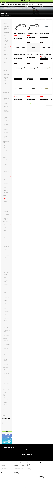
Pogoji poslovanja (16, 472)
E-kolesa (4, 147)
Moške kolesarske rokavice (6, 104)
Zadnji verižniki (6, 190)
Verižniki (5, 187)
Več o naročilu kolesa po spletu (19, 465)
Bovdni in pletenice (6, 143)
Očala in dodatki (5, 367)
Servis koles (37, 4)
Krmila (5, 198)
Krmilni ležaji (5, 201)
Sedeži (5, 257)
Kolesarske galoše (5, 90)
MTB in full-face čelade (6, 327)
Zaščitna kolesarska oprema (5, 395)
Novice (28, 465)
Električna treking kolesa (6, 47)
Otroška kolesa (5, 80)
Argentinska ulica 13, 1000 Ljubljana (32, 2)
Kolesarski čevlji (5, 338)
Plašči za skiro (6, 232)
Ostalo (5, 308)
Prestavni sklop (5, 241)
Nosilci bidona (6, 305)
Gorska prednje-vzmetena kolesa (6, 60)
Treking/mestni (6, 233)
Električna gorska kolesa (6, 35)
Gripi (4, 196)
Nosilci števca (5, 322)
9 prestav (5, 185)
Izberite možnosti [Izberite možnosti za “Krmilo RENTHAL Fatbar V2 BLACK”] (18, 78)
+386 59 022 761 (12, 2)
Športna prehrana (32, 4)
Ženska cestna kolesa (7, 26)
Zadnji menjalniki (6, 249)
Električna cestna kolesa (6, 32)
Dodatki (5, 145)
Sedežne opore (6, 261)
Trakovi (5, 204)
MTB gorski (5, 230)
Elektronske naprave (6, 318)
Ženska (5, 38)
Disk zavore (5, 277)
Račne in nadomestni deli (7, 215)
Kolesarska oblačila (25, 4)
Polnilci (5, 155)
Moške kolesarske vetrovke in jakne (6, 106)
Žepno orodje (5, 385)
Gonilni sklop (5, 157)
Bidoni (5, 292)
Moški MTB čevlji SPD (7, 344)
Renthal (4, 422)
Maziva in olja (5, 378)
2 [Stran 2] (31, 103)
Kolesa (11, 4)
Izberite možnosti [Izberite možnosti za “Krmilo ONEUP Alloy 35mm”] (44, 37)
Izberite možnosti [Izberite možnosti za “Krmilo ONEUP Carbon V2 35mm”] (18, 58)
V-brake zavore (6, 284)
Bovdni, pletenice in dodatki (6, 142)
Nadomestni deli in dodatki (6, 265)
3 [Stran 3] (32, 103)
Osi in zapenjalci (6, 211)
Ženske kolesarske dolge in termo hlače (6, 120)
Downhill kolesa (6, 54)
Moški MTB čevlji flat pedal (6, 342)
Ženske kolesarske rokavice (6, 127)
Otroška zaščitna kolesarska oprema (6, 397)
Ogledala (5, 306)
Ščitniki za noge (6, 399)
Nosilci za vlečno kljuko (6, 362)
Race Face (4, 421)
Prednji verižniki (6, 188)
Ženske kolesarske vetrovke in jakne (6, 130)
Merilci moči (5, 164)
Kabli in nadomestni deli (6, 153)
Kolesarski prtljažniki (6, 300)
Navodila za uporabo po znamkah (19, 468)
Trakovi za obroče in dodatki (6, 219)
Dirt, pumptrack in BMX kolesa (6, 29)
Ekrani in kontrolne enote (6, 151)
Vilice (4, 270)
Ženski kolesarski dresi (6, 137)
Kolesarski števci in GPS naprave (6, 320)
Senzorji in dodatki (6, 323)
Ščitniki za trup (6, 402)
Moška (5, 62)
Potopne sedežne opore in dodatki (6, 255)
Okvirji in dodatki (5, 70)
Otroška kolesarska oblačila (5, 115)
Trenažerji (5, 392)
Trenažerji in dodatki (6, 389)
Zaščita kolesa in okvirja (6, 78)
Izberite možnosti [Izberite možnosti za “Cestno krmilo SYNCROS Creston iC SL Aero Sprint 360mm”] (18, 38)
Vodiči (2, 472)
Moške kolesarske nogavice (6, 101)
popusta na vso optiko (26, 0)
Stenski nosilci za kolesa (6, 365)
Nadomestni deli (6, 171)
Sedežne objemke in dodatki (6, 259)
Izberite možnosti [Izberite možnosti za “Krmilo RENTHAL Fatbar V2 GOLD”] (44, 78)
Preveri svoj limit (41, 6)
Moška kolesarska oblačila (6, 94)
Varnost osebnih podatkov (18, 473)
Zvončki (5, 316)
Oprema (19, 4)
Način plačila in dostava (17, 464)
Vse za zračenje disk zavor (6, 384)
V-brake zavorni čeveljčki (6, 286)
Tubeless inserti (6, 237)
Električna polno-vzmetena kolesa (6, 41)
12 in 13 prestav (6, 181)
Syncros (4, 423)
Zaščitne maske (5, 404)
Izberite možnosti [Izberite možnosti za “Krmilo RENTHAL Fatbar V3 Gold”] (44, 99)
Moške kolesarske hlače (6, 99)
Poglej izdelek (25, 38)
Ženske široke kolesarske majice (6, 134)
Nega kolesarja (6, 303)
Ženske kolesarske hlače (6, 122)
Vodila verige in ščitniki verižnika (6, 193)
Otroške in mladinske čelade (7, 333)
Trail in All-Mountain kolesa (6, 66)
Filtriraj (7, 431)
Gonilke (5, 161)
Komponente (15, 4)
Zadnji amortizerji (6, 272)
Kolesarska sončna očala (6, 369)
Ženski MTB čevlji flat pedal (7, 349)
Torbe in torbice (6, 314)
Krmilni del (8, 15)
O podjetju (28, 464)
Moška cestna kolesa (6, 24)
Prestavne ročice (6, 251)
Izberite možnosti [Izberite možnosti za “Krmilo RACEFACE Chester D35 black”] (31, 57)
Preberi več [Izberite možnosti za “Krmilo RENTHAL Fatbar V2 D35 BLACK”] (30, 79)
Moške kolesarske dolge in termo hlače (6, 96)
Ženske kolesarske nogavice (6, 125)
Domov (2, 15)
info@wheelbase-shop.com (31, 469)
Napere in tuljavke (6, 208)
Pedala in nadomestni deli (7, 166)
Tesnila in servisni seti (7, 269)
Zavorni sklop (5, 274)
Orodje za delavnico (6, 380)
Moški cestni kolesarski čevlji (6, 340)
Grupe (4, 242)
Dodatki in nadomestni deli (6, 159)
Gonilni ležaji (5, 162)
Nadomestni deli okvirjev (6, 72)
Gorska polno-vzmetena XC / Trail (6, 58)
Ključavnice (5, 295)
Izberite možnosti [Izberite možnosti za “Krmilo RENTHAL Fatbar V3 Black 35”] (31, 99)
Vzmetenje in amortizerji (6, 263)
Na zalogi (4, 415)
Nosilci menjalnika (6, 74)
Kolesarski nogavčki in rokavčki (6, 93)
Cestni (5, 227)
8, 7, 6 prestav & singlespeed (6, 183)
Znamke (41, 4)
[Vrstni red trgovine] (40, 19)
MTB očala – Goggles (6, 373)
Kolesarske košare (6, 297)
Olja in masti (5, 267)
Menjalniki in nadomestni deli (6, 244)
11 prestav (5, 179)
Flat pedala (5, 168)
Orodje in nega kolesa (6, 377)
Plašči (4, 224)
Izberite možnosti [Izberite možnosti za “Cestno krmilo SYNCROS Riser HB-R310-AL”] (31, 37)
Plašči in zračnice (5, 221)
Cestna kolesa (5, 23)
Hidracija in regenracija (6, 409)
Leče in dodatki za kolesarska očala (6, 371)
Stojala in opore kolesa (7, 311)
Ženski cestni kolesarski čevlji (6, 346)
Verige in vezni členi (6, 176)
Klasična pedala (6, 169)
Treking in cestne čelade (6, 336)
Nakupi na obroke (17, 469)
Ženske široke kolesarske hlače (6, 132)
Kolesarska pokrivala (6, 89)
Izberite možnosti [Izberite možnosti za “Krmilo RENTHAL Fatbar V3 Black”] (18, 99)
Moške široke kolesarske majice (6, 111)
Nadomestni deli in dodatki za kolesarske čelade (7, 330)
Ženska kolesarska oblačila (5, 118)
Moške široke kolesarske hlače (6, 108)
